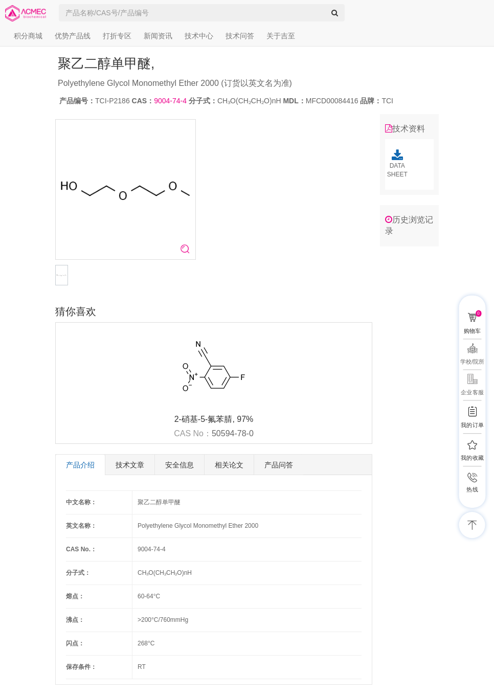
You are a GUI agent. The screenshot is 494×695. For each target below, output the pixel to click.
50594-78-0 (233, 433)
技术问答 (240, 36)
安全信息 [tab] (179, 465)
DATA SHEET (397, 163)
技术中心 (199, 36)
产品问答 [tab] (278, 465)
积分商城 (28, 36)
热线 (472, 489)
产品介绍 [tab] (80, 465)
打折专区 (117, 36)
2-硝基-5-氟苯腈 (203, 419)
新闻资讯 (158, 36)
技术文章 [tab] (130, 465)
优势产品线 (73, 36)
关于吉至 (280, 36)
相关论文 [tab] (229, 465)
